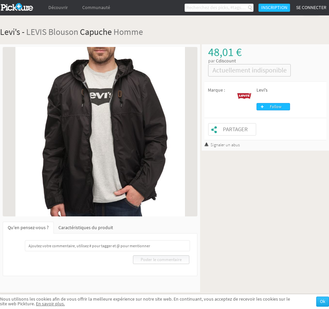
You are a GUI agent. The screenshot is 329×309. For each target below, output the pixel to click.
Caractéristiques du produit (85, 227)
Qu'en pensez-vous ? (28, 227)
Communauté (96, 7)
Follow (276, 106)
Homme (128, 32)
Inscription (274, 7)
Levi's (262, 90)
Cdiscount (226, 61)
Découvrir (58, 7)
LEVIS (36, 32)
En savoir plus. (50, 304)
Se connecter (311, 7)
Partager (235, 129)
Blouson (63, 32)
